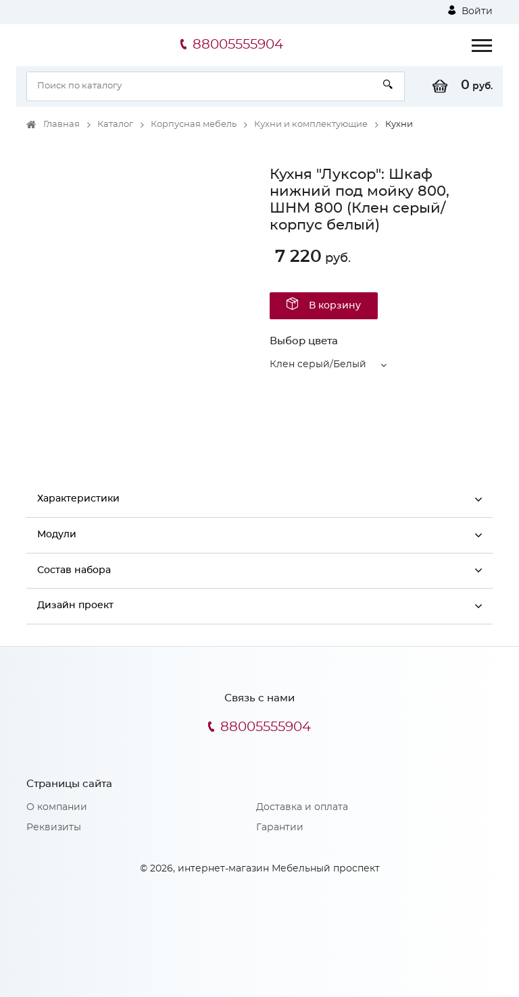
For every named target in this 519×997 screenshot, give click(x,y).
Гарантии (279, 827)
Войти (470, 10)
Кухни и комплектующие (311, 124)
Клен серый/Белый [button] (318, 364)
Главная (61, 124)
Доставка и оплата (302, 807)
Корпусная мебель (194, 124)
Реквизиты (53, 827)
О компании (56, 807)
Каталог (115, 124)
